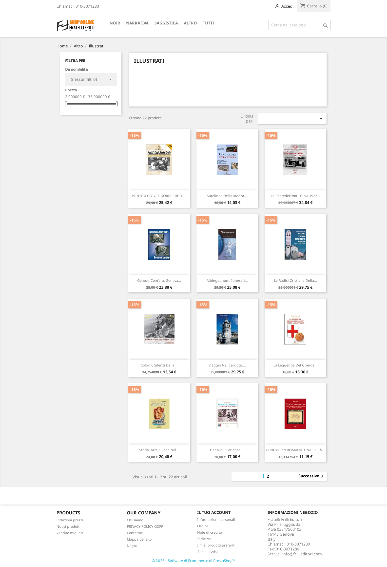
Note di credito (209, 532)
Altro (190, 23)
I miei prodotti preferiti (216, 545)
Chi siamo (135, 520)
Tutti (208, 23)
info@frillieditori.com (302, 554)
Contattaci (135, 532)
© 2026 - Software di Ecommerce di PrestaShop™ (193, 560)
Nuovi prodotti (68, 526)
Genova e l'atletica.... (227, 449)
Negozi (132, 545)
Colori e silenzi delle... (159, 365)
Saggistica (166, 23)
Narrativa (137, 23)
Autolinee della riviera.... (227, 195)
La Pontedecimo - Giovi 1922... (295, 195)
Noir (115, 23)
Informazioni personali (216, 519)
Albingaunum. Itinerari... (227, 280)
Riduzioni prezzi (70, 520)
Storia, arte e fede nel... (159, 449)
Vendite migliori (70, 532)
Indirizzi (204, 538)
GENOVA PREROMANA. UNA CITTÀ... (295, 449)
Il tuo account (214, 512)
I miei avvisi (207, 551)
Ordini (202, 526)
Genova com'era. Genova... (159, 280)
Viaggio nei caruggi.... (227, 365)
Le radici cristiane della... (295, 280)
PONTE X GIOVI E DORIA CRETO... (159, 195)
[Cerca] (299, 25)
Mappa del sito (139, 539)
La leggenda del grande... (295, 365)
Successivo (311, 476)
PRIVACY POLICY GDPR (145, 526)
